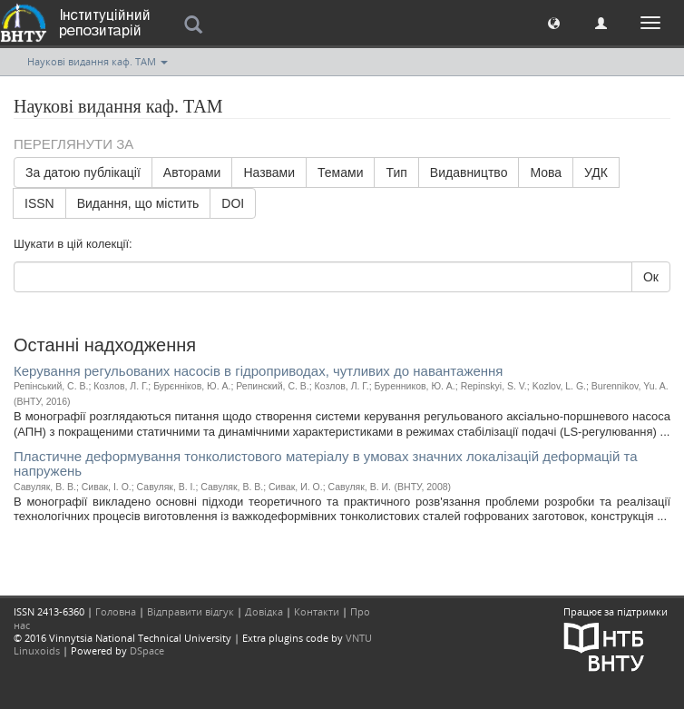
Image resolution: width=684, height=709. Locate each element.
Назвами (269, 172)
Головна (115, 611)
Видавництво (469, 172)
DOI (232, 203)
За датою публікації (83, 172)
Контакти (316, 611)
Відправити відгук (190, 611)
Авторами (192, 172)
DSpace (147, 650)
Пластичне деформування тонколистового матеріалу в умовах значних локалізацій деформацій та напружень (326, 463)
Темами (340, 172)
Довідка (264, 611)
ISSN (39, 203)
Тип (396, 172)
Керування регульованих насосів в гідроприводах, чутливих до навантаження (258, 371)
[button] (554, 22)
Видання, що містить (138, 203)
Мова (546, 172)
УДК (596, 172)
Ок (651, 277)
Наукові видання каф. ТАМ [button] (97, 61)
